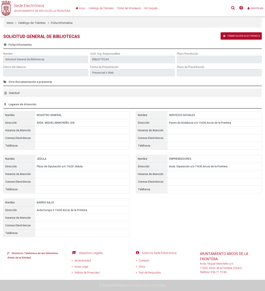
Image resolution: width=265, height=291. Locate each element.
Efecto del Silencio (14, 67)
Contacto (142, 260)
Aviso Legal (80, 266)
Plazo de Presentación (190, 67)
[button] (35, 8)
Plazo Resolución (187, 53)
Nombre (8, 53)
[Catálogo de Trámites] (101, 8)
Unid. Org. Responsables (105, 53)
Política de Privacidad (86, 272)
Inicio (10, 23)
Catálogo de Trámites (33, 23)
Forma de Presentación (104, 67)
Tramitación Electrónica (241, 35)
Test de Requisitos (148, 272)
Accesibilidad (81, 260)
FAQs (140, 266)
